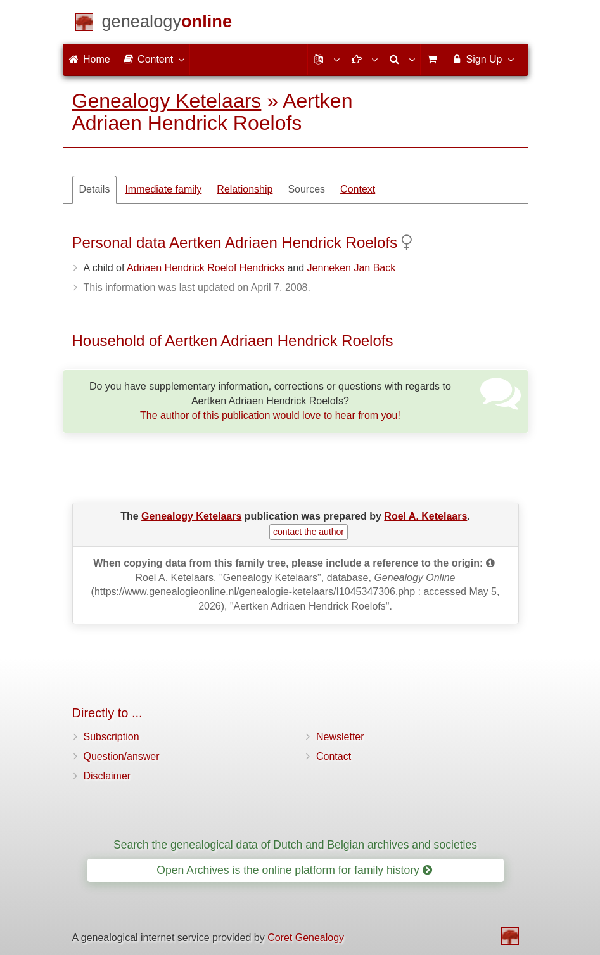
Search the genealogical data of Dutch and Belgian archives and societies (295, 844)
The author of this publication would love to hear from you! (270, 415)
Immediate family (163, 189)
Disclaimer (107, 776)
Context (357, 189)
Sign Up (482, 59)
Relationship (244, 189)
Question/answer (122, 756)
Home (89, 59)
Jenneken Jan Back (351, 267)
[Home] (167, 23)
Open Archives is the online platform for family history (294, 870)
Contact (333, 756)
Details (94, 189)
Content (153, 59)
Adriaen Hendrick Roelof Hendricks (205, 267)
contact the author (308, 532)
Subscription (111, 736)
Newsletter (340, 736)
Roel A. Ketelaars (425, 516)
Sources (306, 189)
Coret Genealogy (305, 937)
